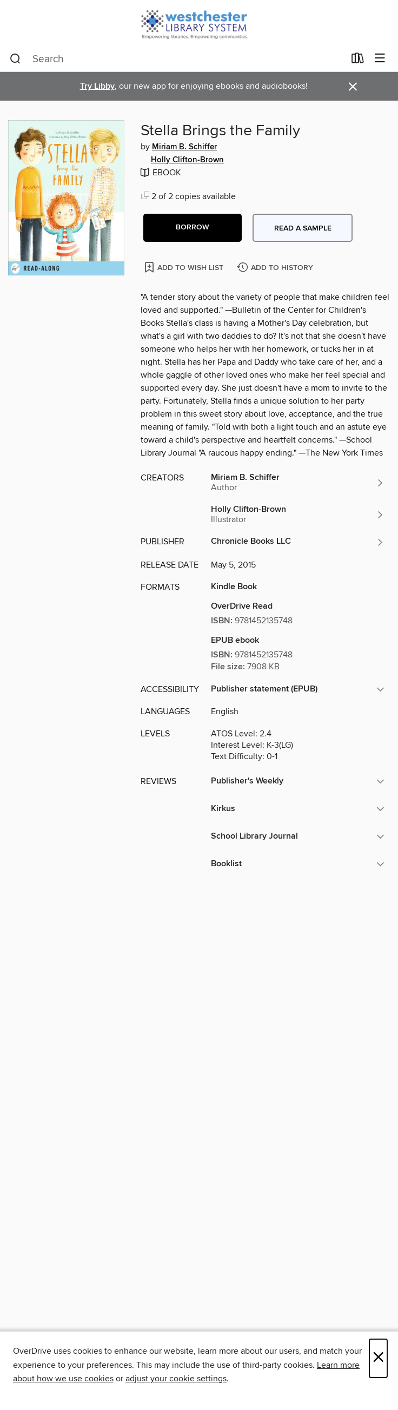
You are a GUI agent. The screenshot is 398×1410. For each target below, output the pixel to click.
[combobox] (177, 59)
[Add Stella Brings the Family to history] (276, 268)
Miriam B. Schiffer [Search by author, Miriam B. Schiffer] (184, 147)
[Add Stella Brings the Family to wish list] (184, 267)
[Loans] (358, 61)
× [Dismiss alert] (353, 87)
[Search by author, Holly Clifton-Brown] (297, 514)
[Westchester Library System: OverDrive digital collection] (199, 23)
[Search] (15, 59)
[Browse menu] (380, 58)
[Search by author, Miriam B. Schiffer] (297, 482)
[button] (192, 228)
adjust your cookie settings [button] (176, 1378)
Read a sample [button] (302, 228)
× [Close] (378, 1358)
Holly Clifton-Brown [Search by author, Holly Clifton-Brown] (187, 160)
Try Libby (97, 86)
